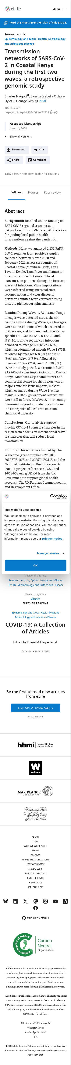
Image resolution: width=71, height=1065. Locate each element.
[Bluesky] (5, 903)
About (35, 836)
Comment (41, 161)
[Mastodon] (35, 903)
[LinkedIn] (15, 903)
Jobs (35, 841)
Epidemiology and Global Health (26, 39)
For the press (35, 877)
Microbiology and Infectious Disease (40, 585)
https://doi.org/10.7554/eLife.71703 (27, 113)
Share (16, 160)
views (12, 174)
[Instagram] (45, 903)
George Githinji (27, 101)
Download (18, 150)
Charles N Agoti (16, 96)
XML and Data (35, 887)
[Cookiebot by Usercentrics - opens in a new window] (50, 496)
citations (51, 174)
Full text (16, 192)
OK (35, 565)
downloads (31, 174)
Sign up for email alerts (35, 708)
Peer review (52, 192)
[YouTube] (55, 903)
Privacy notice (35, 716)
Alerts (35, 850)
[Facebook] (35, 909)
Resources (35, 882)
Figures (33, 192)
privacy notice (52, 538)
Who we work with (35, 846)
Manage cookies (48, 553)
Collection (27, 651)
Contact (35, 855)
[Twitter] (25, 903)
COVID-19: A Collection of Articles (35, 629)
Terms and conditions (35, 859)
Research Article (15, 34)
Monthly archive (35, 873)
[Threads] (65, 903)
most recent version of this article (44, 23)
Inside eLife (35, 868)
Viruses (35, 599)
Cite (41, 150)
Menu (56, 9)
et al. (44, 101)
